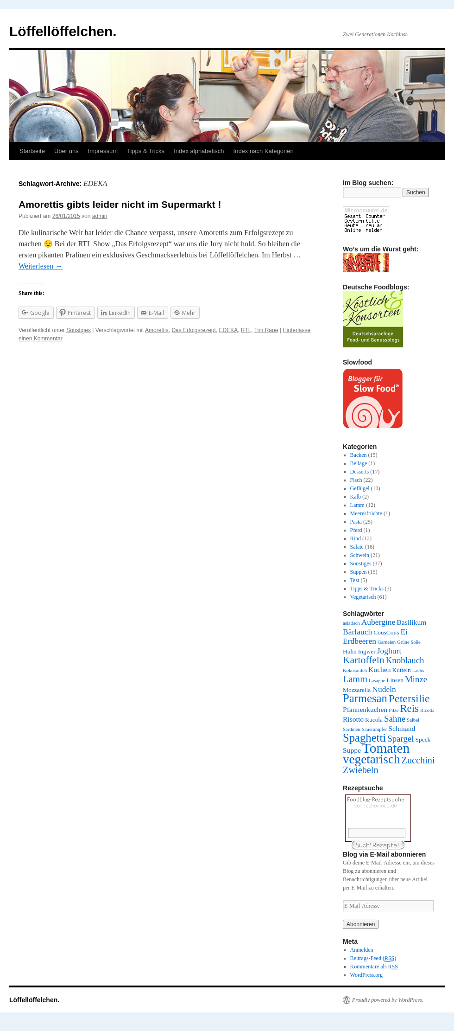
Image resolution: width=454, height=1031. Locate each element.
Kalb (355, 496)
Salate (357, 547)
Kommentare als (374, 966)
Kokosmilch (355, 670)
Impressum (103, 150)
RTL (246, 330)
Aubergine (378, 622)
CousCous (386, 632)
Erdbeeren (359, 641)
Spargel (400, 738)
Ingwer (367, 651)
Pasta (356, 522)
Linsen (395, 680)
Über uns (66, 150)
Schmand (401, 728)
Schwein (359, 555)
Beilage (358, 463)
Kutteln (401, 669)
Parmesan (365, 698)
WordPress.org (366, 975)
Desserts (359, 471)
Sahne (394, 719)
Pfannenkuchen (365, 709)
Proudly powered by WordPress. (387, 1000)
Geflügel (360, 488)
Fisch (356, 480)
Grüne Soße (409, 642)
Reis (409, 708)
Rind (355, 538)
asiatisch (351, 623)
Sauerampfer (374, 729)
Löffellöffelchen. (63, 31)
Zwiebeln (360, 770)
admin (99, 216)
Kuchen (379, 669)
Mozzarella (357, 689)
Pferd (356, 530)
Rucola (374, 719)
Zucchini (418, 760)
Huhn (350, 651)
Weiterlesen (41, 266)
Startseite (32, 150)
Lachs (418, 670)
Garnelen (387, 642)
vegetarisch (371, 759)
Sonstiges (78, 330)
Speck (423, 739)
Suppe (352, 750)
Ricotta (427, 710)
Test (354, 580)
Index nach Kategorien (263, 150)
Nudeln (384, 689)
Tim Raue (266, 330)
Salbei (413, 720)
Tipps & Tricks (145, 150)
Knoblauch (405, 660)
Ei (404, 631)
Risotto (353, 719)
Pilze (393, 710)
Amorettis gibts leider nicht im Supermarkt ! (120, 204)
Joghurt (389, 650)
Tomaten (386, 748)
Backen (358, 455)
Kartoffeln (364, 660)
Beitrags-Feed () (373, 958)
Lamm (357, 505)
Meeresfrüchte (366, 513)
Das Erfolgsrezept (193, 330)
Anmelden (361, 950)
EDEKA (228, 330)
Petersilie (409, 698)
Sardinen (351, 729)
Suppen (358, 572)
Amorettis (157, 330)
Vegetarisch (363, 597)
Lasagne (377, 680)
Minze (416, 679)
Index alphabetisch (199, 150)
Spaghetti (364, 737)
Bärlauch (357, 631)
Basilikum (411, 622)
